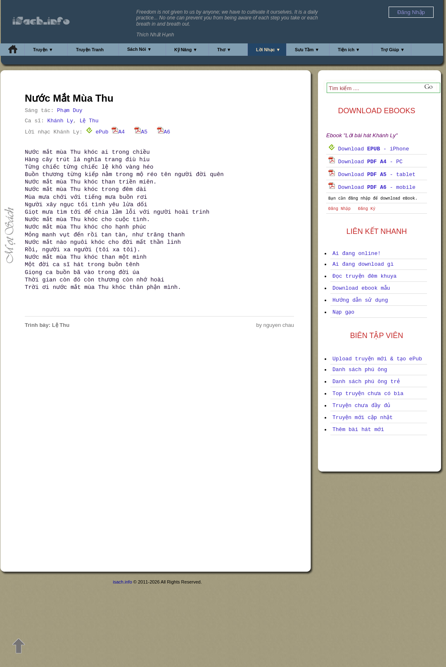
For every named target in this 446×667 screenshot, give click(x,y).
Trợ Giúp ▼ (393, 49)
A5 (140, 132)
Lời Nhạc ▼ (268, 49)
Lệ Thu (89, 121)
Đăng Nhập (339, 209)
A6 (163, 132)
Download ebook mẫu (361, 288)
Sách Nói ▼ (139, 49)
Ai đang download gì (363, 264)
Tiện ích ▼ (349, 49)
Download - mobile (371, 187)
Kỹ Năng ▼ (185, 49)
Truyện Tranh (90, 49)
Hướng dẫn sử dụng (360, 300)
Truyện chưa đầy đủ (361, 406)
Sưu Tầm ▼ (307, 49)
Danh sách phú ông (359, 370)
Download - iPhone (368, 149)
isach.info (122, 581)
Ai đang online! (356, 253)
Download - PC (365, 162)
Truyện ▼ (43, 49)
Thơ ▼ (224, 49)
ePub (97, 132)
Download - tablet (371, 175)
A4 (118, 132)
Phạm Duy (70, 110)
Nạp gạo (343, 312)
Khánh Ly (60, 121)
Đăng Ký (366, 209)
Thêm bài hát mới (358, 429)
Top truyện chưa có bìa (367, 394)
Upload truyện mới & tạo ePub (377, 359)
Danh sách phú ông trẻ (366, 382)
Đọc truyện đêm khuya (364, 276)
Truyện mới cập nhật (362, 417)
